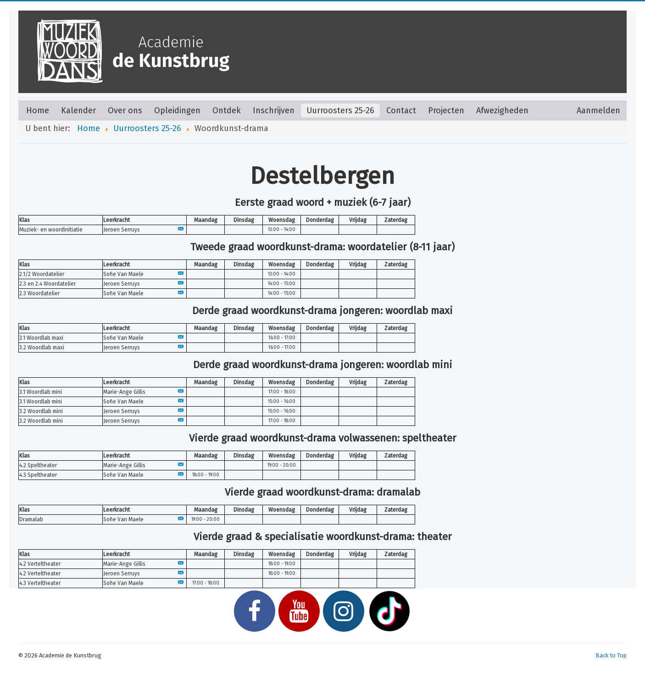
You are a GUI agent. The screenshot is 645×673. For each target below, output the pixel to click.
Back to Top (611, 655)
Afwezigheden (502, 110)
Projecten (446, 110)
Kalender (78, 110)
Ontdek (226, 110)
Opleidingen (177, 110)
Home (37, 110)
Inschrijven (274, 110)
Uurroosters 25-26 (340, 110)
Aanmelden (598, 110)
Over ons (125, 110)
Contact (401, 110)
